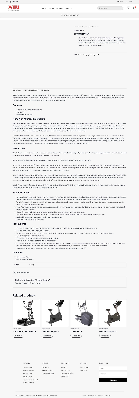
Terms (84, 395)
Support (69, 8)
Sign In (130, 1)
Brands (51, 8)
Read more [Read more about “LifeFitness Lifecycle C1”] (105, 336)
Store (44, 8)
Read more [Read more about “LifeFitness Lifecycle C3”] (47, 336)
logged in (27, 283)
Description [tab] (17, 90)
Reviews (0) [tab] (45, 90)
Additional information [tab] (31, 90)
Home (6, 1)
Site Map (108, 395)
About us (59, 8)
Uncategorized (83, 27)
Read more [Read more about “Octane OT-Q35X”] (76, 336)
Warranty (100, 395)
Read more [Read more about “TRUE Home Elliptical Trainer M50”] (18, 336)
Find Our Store (120, 1)
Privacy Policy (92, 395)
